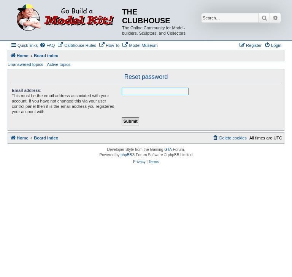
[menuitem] (47, 45)
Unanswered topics (25, 64)
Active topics (59, 64)
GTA (168, 149)
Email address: (26, 90)
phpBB (126, 155)
